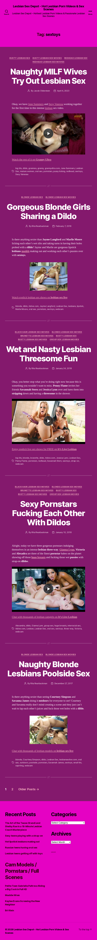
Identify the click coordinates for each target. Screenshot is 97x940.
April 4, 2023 (63, 90)
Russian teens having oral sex (21, 847)
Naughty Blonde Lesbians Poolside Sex (48, 668)
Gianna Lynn (66, 549)
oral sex (38, 171)
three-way (69, 628)
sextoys (78, 171)
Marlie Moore (21, 309)
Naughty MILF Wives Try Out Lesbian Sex (48, 76)
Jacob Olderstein (42, 90)
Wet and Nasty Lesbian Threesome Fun (48, 353)
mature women (27, 171)
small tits (77, 762)
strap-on (75, 461)
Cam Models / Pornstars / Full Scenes (22, 870)
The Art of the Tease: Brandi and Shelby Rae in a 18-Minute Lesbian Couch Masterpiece (23, 826)
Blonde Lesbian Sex (32, 197)
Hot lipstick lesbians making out (22, 841)
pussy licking (59, 171)
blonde (18, 306)
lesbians (72, 306)
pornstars (47, 171)
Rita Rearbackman (40, 226)
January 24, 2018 (64, 368)
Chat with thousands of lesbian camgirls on (44, 617)
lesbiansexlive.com (68, 759)
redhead (70, 171)
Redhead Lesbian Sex (76, 58)
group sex (48, 625)
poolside (33, 762)
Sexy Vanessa (56, 104)
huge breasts (60, 625)
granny (41, 168)
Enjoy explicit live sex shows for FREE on (44, 449)
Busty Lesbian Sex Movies (47, 58)
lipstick (80, 306)
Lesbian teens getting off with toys (24, 853)
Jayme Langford (47, 306)
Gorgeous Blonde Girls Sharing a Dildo (48, 211)
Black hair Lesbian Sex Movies (32, 332)
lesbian (48, 108)
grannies (32, 168)
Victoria (78, 628)
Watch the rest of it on (31, 159)
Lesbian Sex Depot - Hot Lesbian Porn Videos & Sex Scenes (48, 8)
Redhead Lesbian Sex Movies (48, 62)
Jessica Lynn (62, 458)
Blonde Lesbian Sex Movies (61, 197)
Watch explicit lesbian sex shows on (39, 297)
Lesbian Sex (61, 306)
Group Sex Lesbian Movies (64, 339)
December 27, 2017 (63, 683)
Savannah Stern (54, 461)
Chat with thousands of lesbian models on (42, 751)
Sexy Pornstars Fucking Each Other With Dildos (48, 513)
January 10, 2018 (64, 532)
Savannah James (56, 762)
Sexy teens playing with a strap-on (24, 835)
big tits (18, 168)
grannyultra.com (52, 168)
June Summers (36, 104)
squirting (19, 765)
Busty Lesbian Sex (19, 58)
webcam (59, 309)
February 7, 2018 (63, 226)
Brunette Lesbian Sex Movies (36, 336)
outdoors (24, 762)
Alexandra (20, 625)
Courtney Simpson (31, 759)
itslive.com (34, 306)
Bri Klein (9, 910)
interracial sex (74, 625)
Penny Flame (21, 461)
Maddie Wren (12, 895)
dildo (25, 168)
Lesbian (30, 628)
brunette (34, 458)
